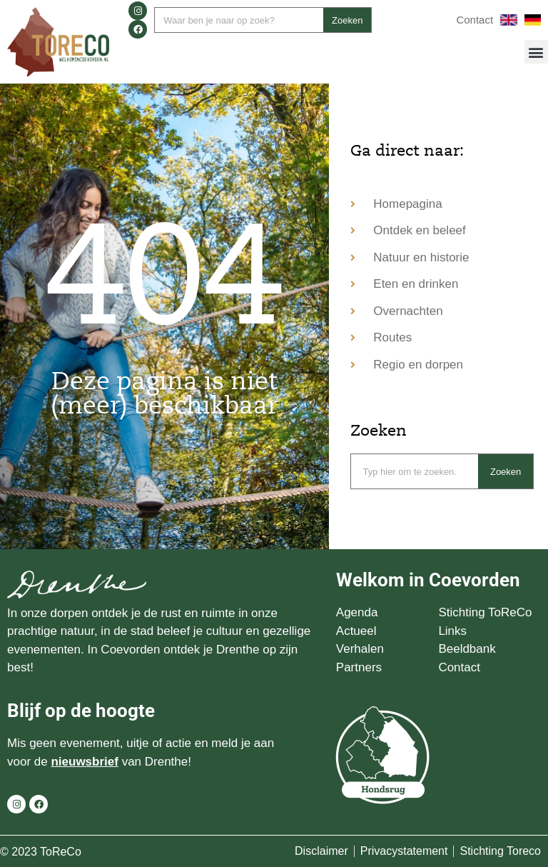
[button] (536, 52)
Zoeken (347, 20)
